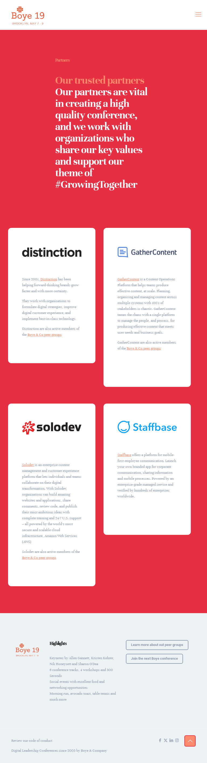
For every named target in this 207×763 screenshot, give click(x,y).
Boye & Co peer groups (44, 335)
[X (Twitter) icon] (166, 740)
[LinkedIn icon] (171, 740)
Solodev (28, 465)
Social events (59, 682)
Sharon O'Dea (88, 664)
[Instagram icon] (177, 740)
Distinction (48, 279)
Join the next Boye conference (154, 658)
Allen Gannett (79, 658)
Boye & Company (94, 750)
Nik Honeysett (60, 664)
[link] (51, 252)
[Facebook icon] (160, 740)
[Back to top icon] (190, 741)
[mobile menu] (198, 14)
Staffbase (124, 455)
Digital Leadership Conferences (34, 750)
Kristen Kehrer (102, 658)
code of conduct (40, 741)
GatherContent (128, 279)
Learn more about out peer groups (157, 645)
